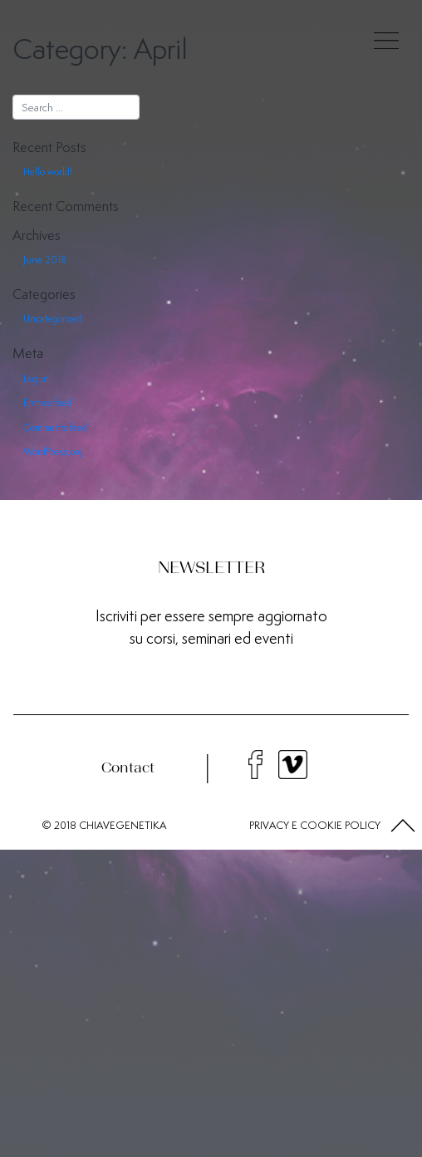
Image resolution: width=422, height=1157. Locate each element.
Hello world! (47, 171)
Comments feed (55, 427)
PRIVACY (269, 825)
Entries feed (47, 402)
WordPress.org (53, 451)
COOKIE (321, 825)
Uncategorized (52, 318)
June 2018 (44, 259)
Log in (36, 378)
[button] (402, 825)
